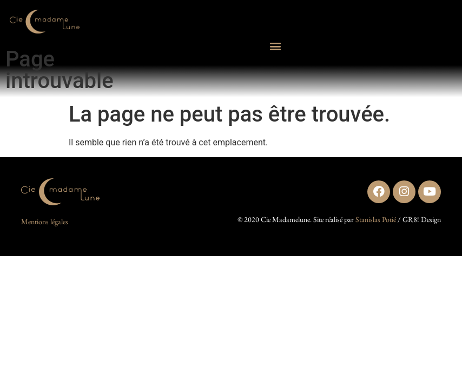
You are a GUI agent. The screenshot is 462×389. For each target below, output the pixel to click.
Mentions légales (44, 221)
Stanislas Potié (375, 219)
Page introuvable (59, 69)
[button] (276, 46)
